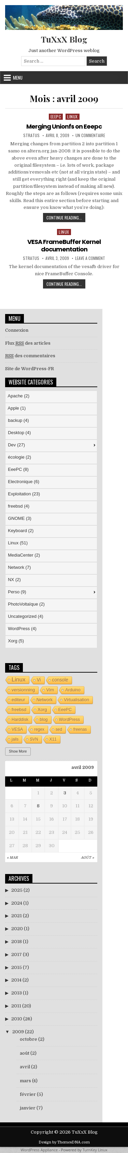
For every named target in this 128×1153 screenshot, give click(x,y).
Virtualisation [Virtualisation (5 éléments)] (76, 699)
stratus (31, 135)
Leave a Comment (90, 258)
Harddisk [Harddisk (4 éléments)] (20, 719)
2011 (16, 1005)
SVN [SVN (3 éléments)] (34, 739)
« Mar (12, 857)
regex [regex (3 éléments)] (39, 729)
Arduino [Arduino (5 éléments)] (73, 689)
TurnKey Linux (95, 1149)
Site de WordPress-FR (29, 368)
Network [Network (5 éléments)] (45, 699)
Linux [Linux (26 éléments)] (19, 679)
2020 (17, 928)
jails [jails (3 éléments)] (15, 739)
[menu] (51, 519)
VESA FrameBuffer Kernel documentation (64, 245)
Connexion (16, 330)
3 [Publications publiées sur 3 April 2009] (64, 792)
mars (25, 1080)
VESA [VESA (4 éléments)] (17, 729)
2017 (16, 954)
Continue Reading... (65, 218)
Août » (87, 857)
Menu (18, 77)
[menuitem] (51, 397)
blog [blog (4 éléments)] (44, 719)
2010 (16, 1018)
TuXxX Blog (64, 39)
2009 (18, 1031)
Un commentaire (90, 135)
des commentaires (30, 356)
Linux (72, 116)
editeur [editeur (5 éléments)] (18, 699)
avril (25, 1066)
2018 (16, 941)
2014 (16, 980)
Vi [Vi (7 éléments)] (39, 679)
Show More (18, 751)
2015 (16, 967)
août (24, 1053)
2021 (16, 915)
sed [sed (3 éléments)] (59, 729)
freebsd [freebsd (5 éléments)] (19, 709)
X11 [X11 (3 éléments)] (53, 739)
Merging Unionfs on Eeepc (64, 126)
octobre (28, 1039)
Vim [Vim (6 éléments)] (50, 689)
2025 (17, 890)
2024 (16, 903)
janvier (27, 1107)
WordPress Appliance (39, 1149)
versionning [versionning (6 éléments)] (23, 689)
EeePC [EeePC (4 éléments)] (65, 709)
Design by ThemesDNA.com (64, 1142)
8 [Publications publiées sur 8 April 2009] (38, 805)
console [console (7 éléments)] (60, 679)
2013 (16, 992)
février (28, 1094)
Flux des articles (28, 343)
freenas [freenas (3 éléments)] (80, 729)
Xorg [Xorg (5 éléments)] (42, 709)
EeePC (56, 116)
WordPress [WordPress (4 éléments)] (69, 719)
